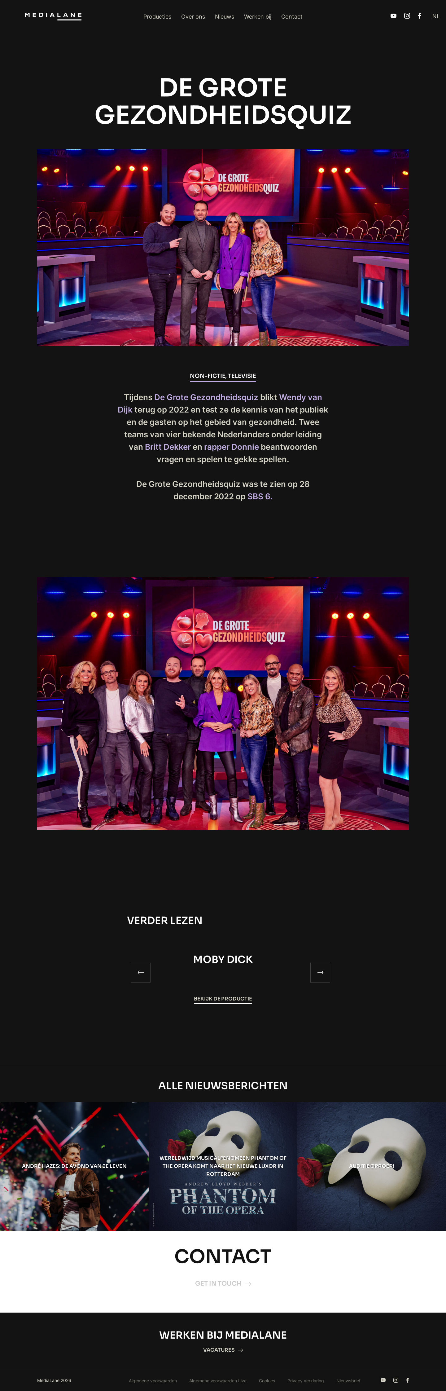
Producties (157, 16)
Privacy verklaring (305, 1380)
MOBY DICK (223, 959)
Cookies (267, 1380)
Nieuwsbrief (348, 1380)
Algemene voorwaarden (153, 1380)
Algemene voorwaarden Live (218, 1380)
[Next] (320, 973)
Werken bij (257, 16)
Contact (292, 16)
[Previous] (141, 973)
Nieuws (224, 16)
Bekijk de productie (223, 999)
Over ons (193, 16)
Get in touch (223, 1283)
